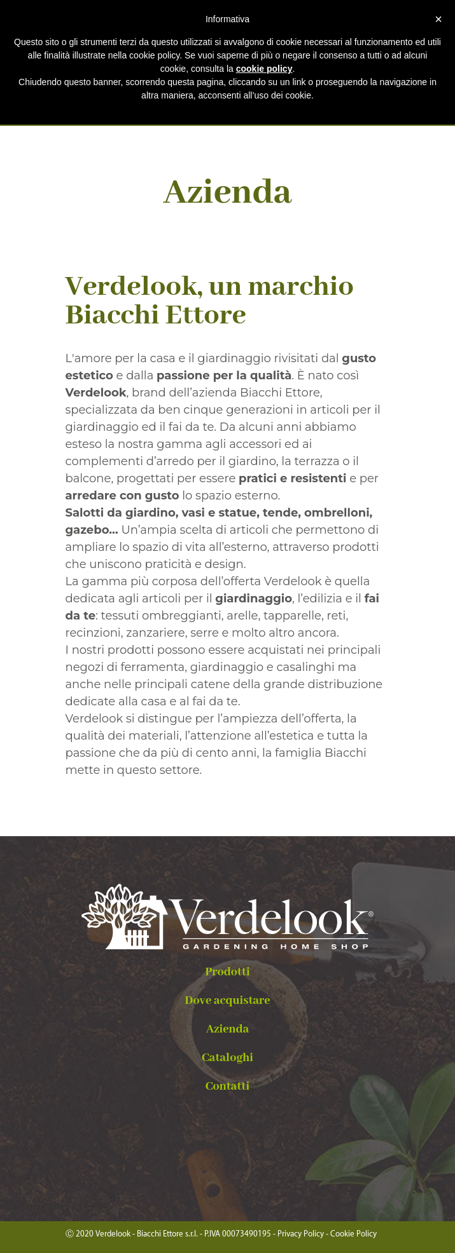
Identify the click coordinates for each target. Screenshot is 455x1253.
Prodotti (227, 972)
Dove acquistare (227, 1000)
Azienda (227, 1029)
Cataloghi (227, 1058)
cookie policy (264, 69)
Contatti (227, 1086)
